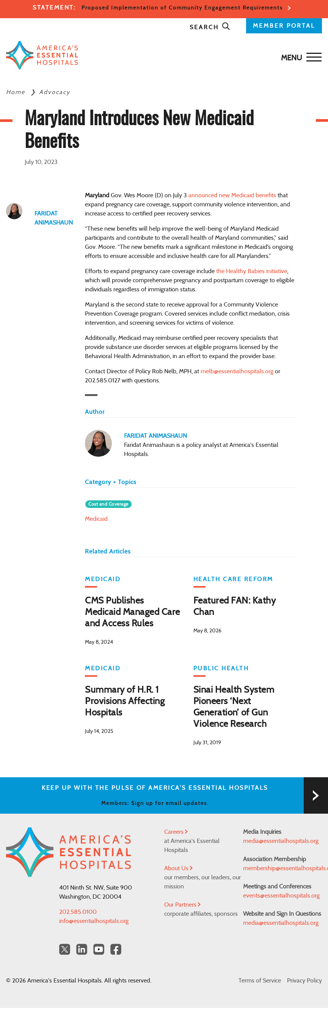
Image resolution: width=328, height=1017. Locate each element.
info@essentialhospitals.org (94, 921)
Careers (176, 832)
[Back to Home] (42, 55)
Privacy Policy (304, 981)
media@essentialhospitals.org (281, 841)
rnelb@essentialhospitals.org (237, 371)
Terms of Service (260, 981)
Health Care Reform (233, 579)
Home (16, 92)
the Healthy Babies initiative (251, 271)
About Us (178, 868)
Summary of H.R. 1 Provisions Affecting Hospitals (125, 701)
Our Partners (182, 905)
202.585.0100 (78, 912)
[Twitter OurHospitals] (64, 949)
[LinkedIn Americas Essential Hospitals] (81, 949)
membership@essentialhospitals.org (282, 868)
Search (210, 27)
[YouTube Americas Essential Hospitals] (98, 949)
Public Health (221, 668)
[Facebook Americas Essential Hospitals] (115, 949)
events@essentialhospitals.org (281, 896)
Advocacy (54, 92)
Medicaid (96, 519)
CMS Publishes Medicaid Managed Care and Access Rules (132, 612)
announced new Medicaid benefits (232, 195)
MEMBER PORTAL (284, 26)
